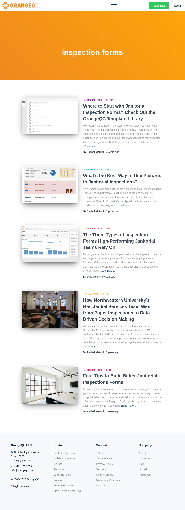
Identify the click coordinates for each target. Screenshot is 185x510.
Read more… (91, 146)
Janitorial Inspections (97, 169)
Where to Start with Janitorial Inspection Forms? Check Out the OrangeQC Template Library (119, 112)
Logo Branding (62, 474)
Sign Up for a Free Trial (67, 490)
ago (112, 152)
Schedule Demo (63, 485)
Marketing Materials (108, 480)
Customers (145, 458)
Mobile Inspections (64, 458)
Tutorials (101, 452)
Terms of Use (104, 458)
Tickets (57, 463)
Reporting (59, 469)
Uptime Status (104, 474)
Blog (141, 463)
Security (101, 469)
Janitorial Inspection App (98, 100)
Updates (101, 485)
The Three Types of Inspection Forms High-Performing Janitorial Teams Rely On (119, 241)
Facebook (145, 474)
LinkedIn (144, 469)
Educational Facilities (96, 294)
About (142, 452)
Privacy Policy (104, 463)
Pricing (57, 480)
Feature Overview (64, 452)
